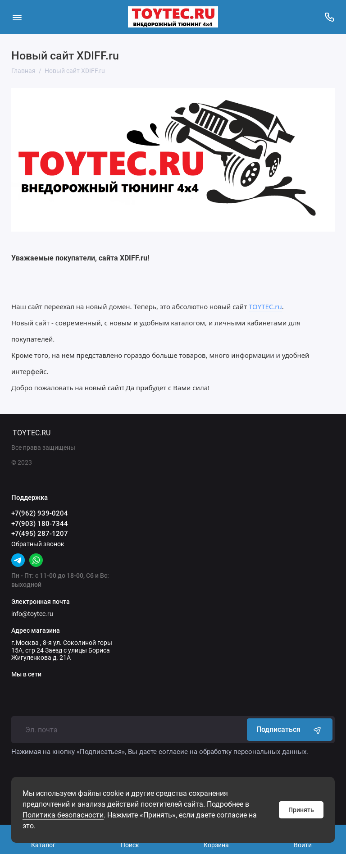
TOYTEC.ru (265, 306)
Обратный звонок (37, 544)
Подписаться (289, 730)
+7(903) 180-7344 (39, 524)
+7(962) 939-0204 (39, 513)
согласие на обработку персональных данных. (233, 752)
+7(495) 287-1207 (39, 534)
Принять (301, 809)
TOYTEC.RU (31, 433)
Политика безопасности (63, 815)
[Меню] (17, 17)
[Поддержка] (329, 17)
